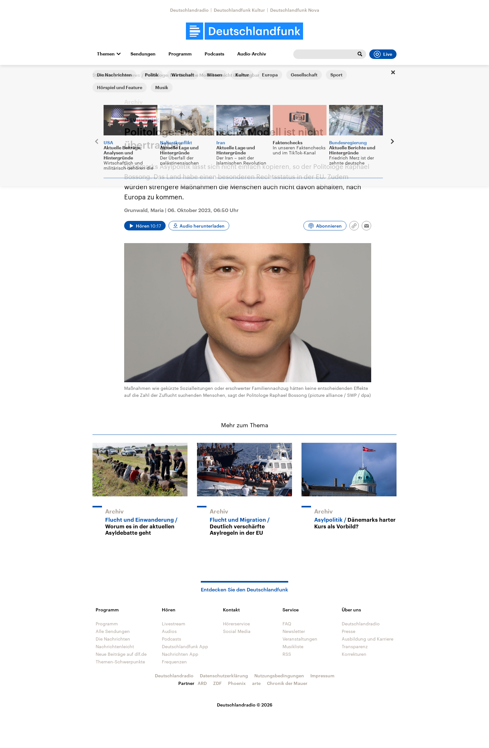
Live (383, 54)
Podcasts (214, 54)
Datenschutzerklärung (224, 675)
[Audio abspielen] (145, 225)
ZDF (217, 683)
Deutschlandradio (189, 10)
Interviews (129, 75)
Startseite (102, 75)
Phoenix (237, 683)
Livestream (173, 623)
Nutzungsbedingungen (279, 675)
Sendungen (143, 54)
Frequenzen (174, 661)
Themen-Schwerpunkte (120, 661)
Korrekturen (354, 654)
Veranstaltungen (300, 639)
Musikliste (293, 646)
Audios (169, 631)
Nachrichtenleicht (115, 646)
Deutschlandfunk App (185, 646)
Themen (106, 54)
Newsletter (294, 631)
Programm (180, 54)
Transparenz (355, 646)
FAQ (287, 623)
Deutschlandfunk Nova (294, 10)
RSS (287, 654)
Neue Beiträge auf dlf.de (121, 654)
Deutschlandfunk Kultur (239, 10)
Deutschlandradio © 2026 (244, 704)
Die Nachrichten (113, 639)
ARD (202, 683)
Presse (348, 631)
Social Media (237, 631)
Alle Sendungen (113, 631)
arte (256, 683)
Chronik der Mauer (287, 683)
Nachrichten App (180, 654)
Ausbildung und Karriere (367, 639)
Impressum (322, 675)
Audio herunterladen (202, 226)
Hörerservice (236, 623)
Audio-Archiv (251, 54)
